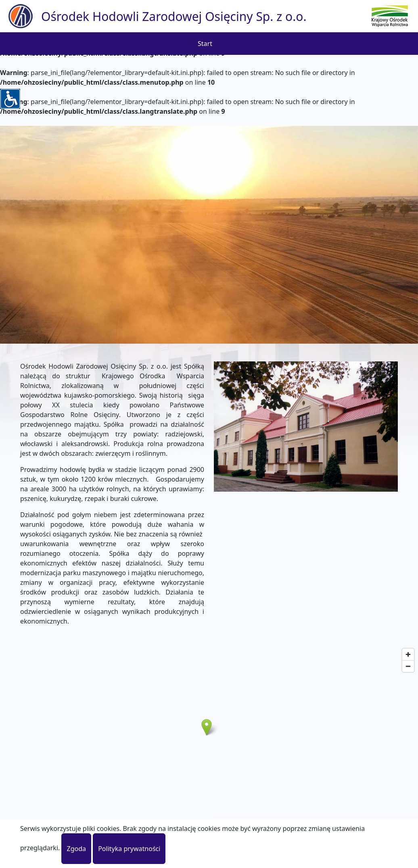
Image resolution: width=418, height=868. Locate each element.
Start (205, 43)
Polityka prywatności (129, 848)
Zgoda (76, 848)
